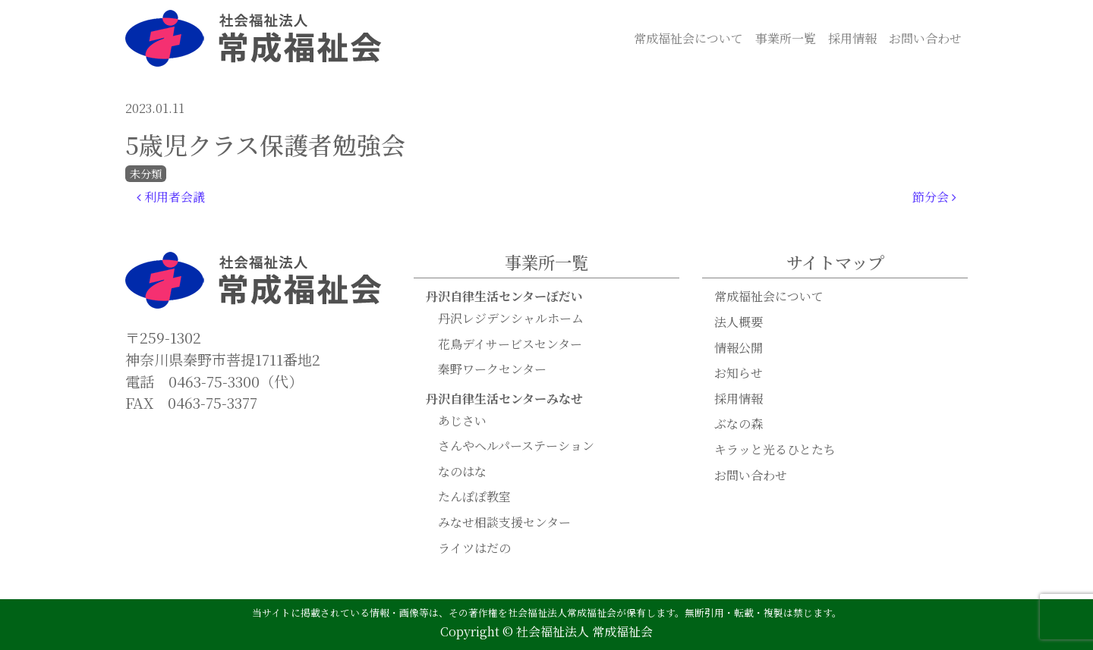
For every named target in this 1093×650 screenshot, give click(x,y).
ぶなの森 (738, 423)
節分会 (934, 197)
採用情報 (852, 38)
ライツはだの (474, 548)
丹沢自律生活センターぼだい (504, 296)
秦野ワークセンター (492, 369)
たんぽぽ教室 (474, 496)
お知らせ (738, 373)
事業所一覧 (785, 38)
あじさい (462, 420)
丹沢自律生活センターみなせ (504, 398)
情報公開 (738, 347)
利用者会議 (171, 197)
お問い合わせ (925, 38)
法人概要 (738, 322)
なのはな (462, 471)
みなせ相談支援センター (504, 522)
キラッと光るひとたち (775, 449)
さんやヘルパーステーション (516, 445)
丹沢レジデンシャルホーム (511, 318)
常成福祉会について (688, 38)
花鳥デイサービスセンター (510, 344)
